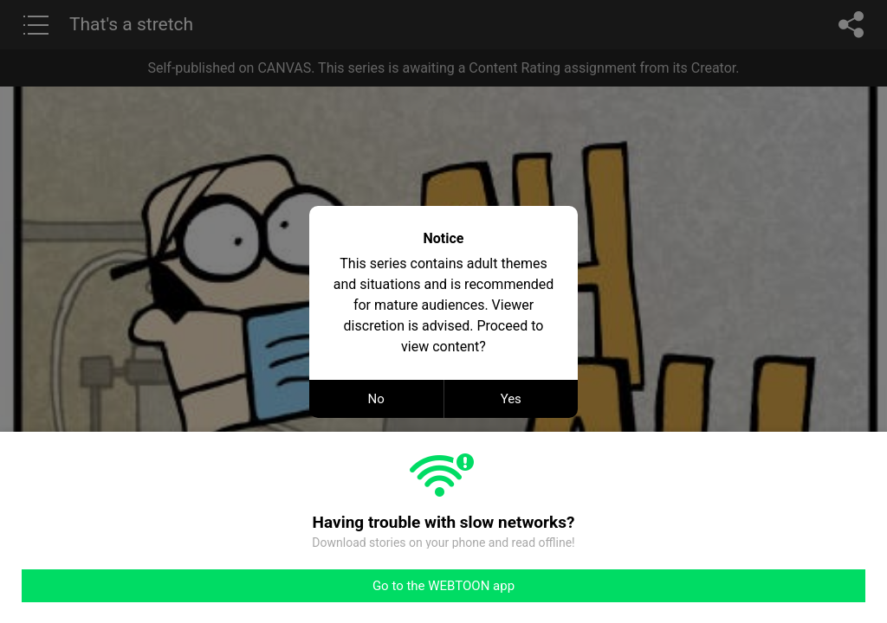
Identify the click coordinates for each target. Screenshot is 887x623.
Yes (511, 399)
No (376, 399)
